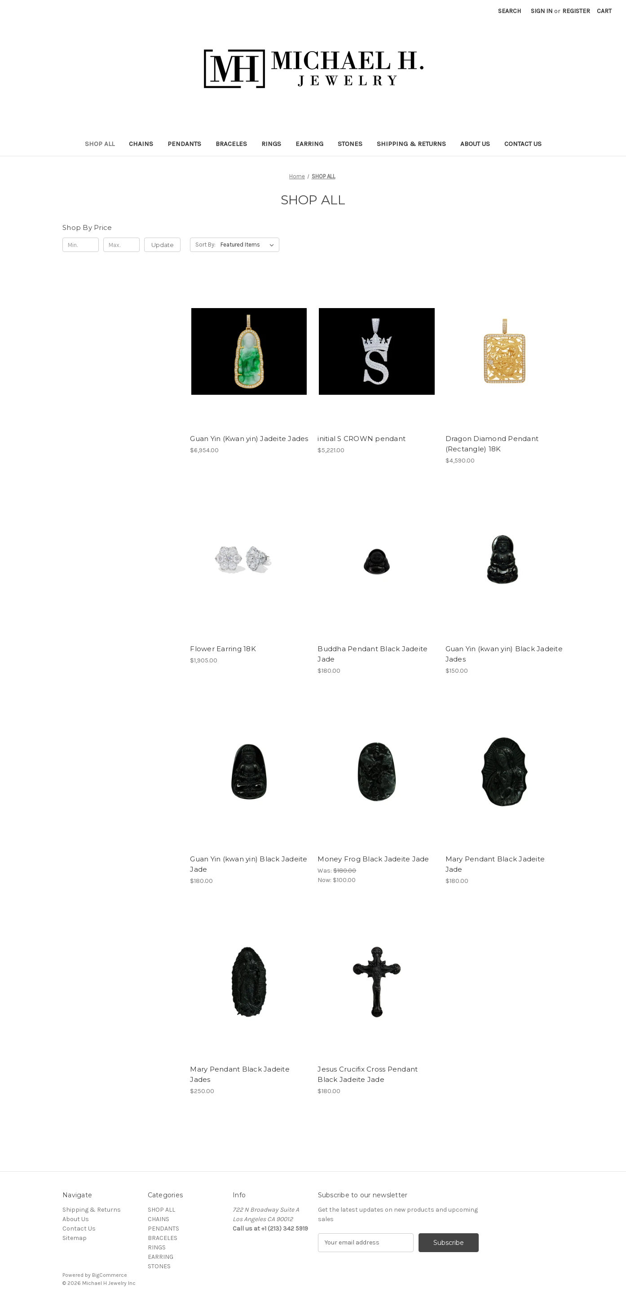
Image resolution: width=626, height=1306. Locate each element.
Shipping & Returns (411, 144)
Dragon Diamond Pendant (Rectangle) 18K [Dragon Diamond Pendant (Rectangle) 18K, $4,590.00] (492, 443)
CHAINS (141, 144)
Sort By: (205, 244)
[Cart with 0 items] (604, 11)
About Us (475, 144)
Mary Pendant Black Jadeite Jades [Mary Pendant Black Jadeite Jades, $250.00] (240, 1074)
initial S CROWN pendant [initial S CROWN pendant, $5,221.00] (361, 438)
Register (576, 11)
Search (509, 11)
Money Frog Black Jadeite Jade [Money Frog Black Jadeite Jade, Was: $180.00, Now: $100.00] (373, 859)
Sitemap (74, 1238)
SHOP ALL (100, 144)
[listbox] (249, 244)
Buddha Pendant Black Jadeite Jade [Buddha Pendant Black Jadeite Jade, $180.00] (372, 653)
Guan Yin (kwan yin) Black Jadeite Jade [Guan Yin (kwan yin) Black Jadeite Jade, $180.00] (248, 864)
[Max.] (121, 245)
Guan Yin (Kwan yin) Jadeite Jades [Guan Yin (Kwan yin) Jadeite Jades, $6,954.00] (249, 438)
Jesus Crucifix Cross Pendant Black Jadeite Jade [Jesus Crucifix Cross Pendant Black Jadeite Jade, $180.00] (367, 1074)
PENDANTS (184, 144)
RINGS (271, 144)
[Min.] (80, 245)
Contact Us (523, 144)
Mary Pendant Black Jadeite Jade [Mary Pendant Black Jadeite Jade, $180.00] (495, 864)
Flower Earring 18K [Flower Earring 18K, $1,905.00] (223, 648)
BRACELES (231, 144)
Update (162, 244)
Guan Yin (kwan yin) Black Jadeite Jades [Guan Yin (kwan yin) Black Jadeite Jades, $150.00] (504, 653)
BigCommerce (109, 1275)
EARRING (309, 144)
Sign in (541, 11)
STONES (350, 144)
